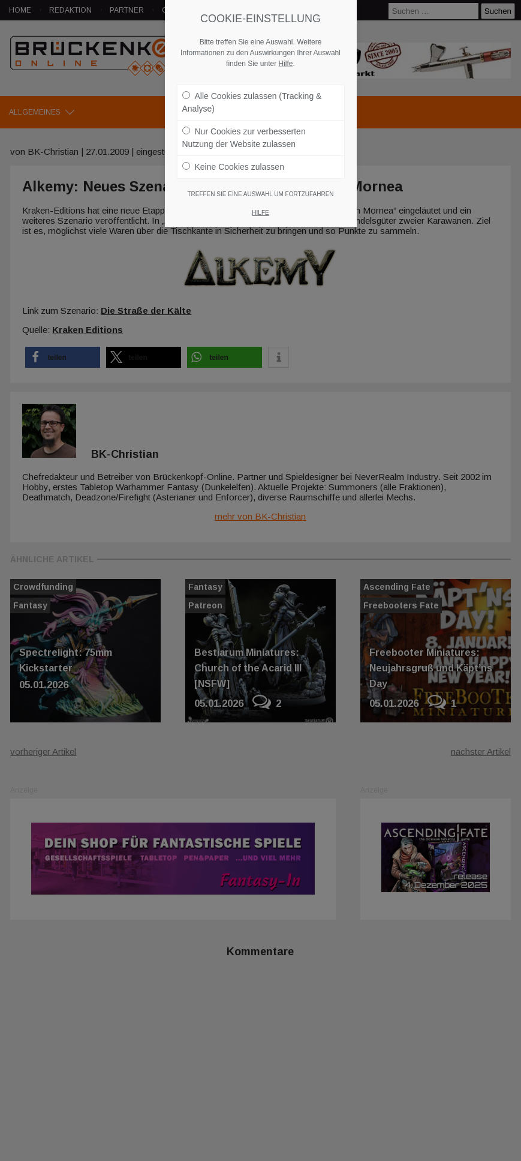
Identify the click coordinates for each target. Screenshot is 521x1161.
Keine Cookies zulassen (233, 167)
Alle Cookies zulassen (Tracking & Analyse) (252, 102)
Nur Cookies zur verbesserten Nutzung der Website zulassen (244, 138)
